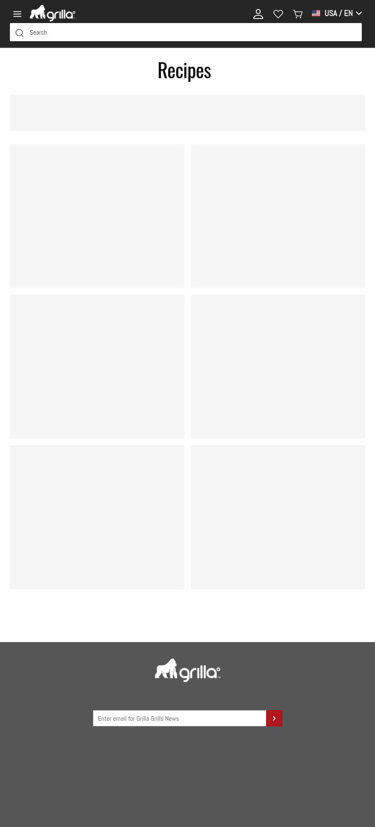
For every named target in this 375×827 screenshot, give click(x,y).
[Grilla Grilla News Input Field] (188, 718)
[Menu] (20, 13)
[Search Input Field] (186, 32)
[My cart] (298, 13)
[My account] (258, 13)
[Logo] (52, 13)
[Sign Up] (274, 718)
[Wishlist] (278, 13)
